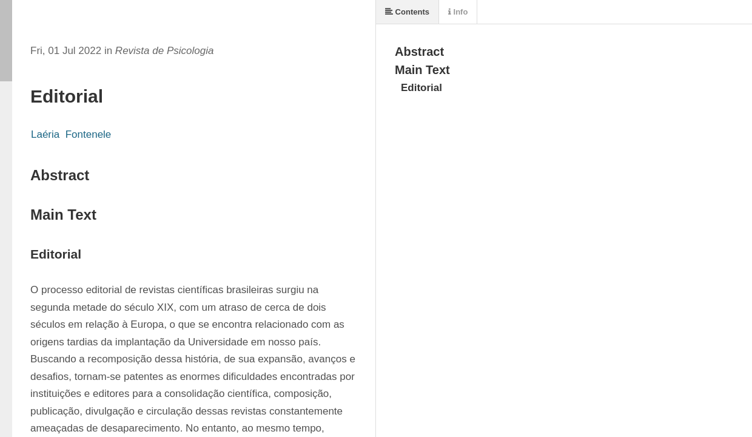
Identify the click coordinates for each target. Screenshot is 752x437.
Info (458, 11)
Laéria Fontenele (71, 134)
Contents (407, 11)
